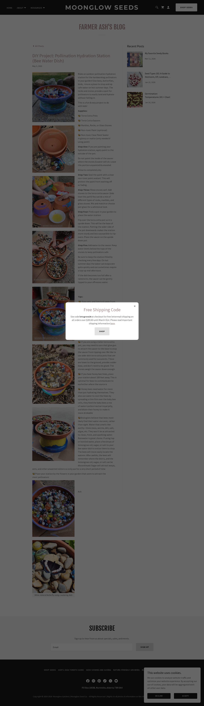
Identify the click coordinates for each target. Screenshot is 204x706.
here (112, 323)
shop (102, 331)
